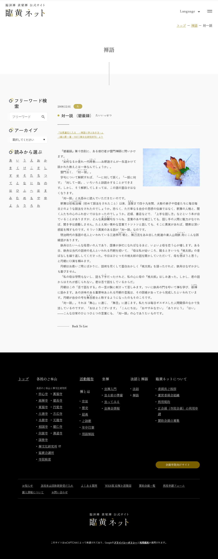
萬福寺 (57, 393)
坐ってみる (112, 401)
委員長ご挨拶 (167, 388)
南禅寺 (43, 400)
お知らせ (27, 486)
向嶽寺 (43, 433)
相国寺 (43, 426)
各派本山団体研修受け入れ (57, 486)
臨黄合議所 (46, 452)
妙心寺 (43, 393)
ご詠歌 (86, 420)
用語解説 (88, 434)
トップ (181, 25)
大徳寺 (43, 413)
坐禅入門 (110, 388)
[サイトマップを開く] (209, 11)
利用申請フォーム (174, 486)
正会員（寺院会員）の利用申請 (178, 411)
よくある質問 (89, 486)
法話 (136, 388)
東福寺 (43, 407)
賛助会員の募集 (168, 420)
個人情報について (33, 492)
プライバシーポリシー (125, 542)
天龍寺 (57, 420)
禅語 (194, 25)
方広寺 (57, 413)
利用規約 (164, 401)
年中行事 (88, 427)
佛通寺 (57, 433)
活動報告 (87, 378)
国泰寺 (43, 439)
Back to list (80, 326)
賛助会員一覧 (147, 486)
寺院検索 (45, 459)
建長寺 (57, 400)
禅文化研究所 (50, 446)
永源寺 (43, 420)
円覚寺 (57, 407)
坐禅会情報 (112, 408)
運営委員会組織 (168, 395)
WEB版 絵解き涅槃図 (118, 486)
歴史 (85, 407)
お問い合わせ (59, 492)
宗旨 (85, 401)
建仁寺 (57, 426)
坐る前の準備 (113, 395)
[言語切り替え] (187, 11)
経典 (85, 414)
